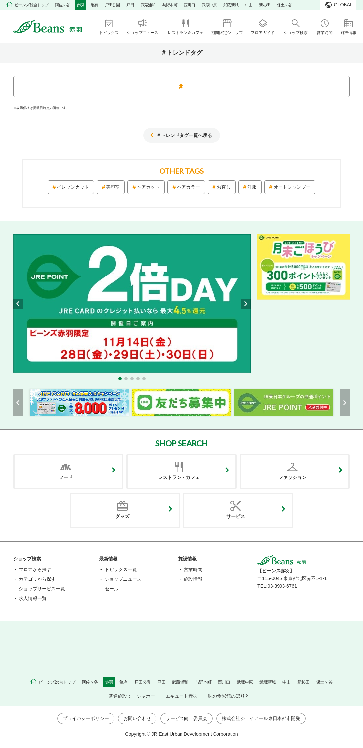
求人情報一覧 (33, 598)
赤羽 (80, 5)
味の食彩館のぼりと (228, 696)
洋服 (252, 187)
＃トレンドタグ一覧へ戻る (184, 135)
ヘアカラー (188, 187)
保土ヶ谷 (284, 5)
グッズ (122, 516)
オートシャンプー (292, 187)
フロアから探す (35, 569)
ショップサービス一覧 (42, 588)
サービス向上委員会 (186, 718)
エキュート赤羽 (181, 696)
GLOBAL (343, 4)
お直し (224, 187)
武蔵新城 (231, 5)
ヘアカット (148, 187)
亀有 (94, 5)
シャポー (146, 696)
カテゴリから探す (37, 579)
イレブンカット (73, 187)
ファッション (292, 477)
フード (66, 477)
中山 (248, 5)
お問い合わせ (137, 718)
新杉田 (264, 5)
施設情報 (193, 579)
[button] (120, 378)
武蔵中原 (209, 5)
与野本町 (170, 5)
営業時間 (193, 569)
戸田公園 (112, 5)
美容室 (113, 187)
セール (111, 588)
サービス (235, 516)
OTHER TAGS (181, 170)
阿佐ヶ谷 (62, 5)
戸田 (130, 5)
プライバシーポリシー (86, 718)
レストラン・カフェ (179, 477)
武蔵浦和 (148, 5)
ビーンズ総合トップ (32, 5)
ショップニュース (123, 579)
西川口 (189, 5)
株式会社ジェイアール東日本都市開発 (261, 718)
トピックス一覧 (121, 569)
